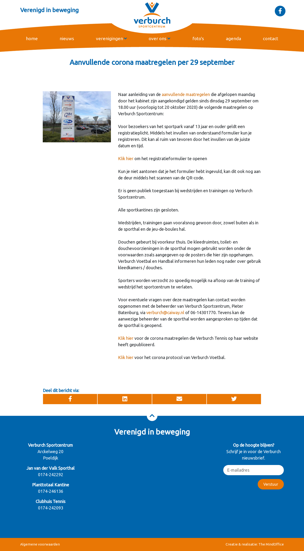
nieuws (67, 38)
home (32, 38)
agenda (233, 38)
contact (270, 38)
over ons (159, 38)
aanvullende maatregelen (186, 94)
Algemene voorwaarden (40, 544)
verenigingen (111, 38)
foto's (198, 38)
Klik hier (125, 158)
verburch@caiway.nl (165, 312)
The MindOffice (271, 544)
